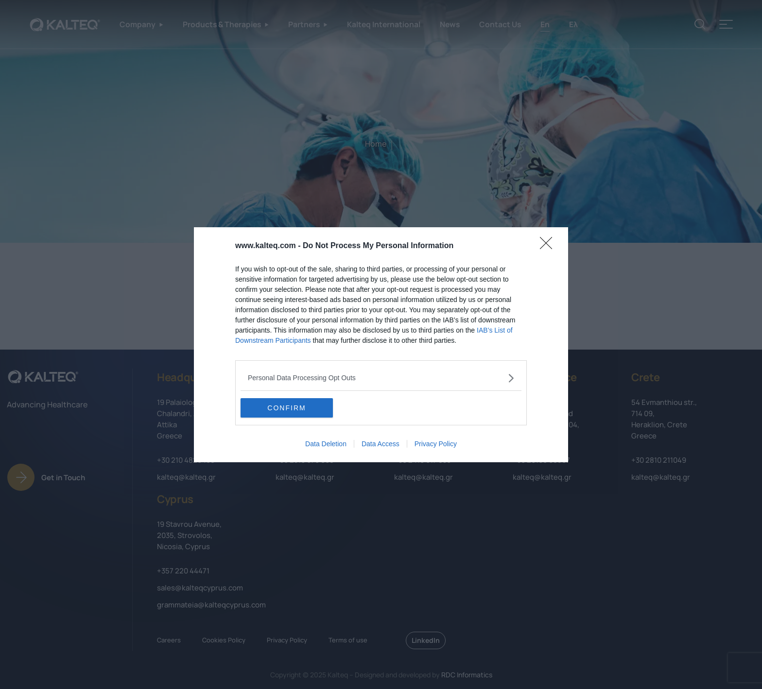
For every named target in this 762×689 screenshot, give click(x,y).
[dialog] (381, 344)
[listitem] (381, 378)
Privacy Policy (436, 444)
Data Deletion (325, 444)
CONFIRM (286, 408)
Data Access (380, 444)
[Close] (549, 246)
